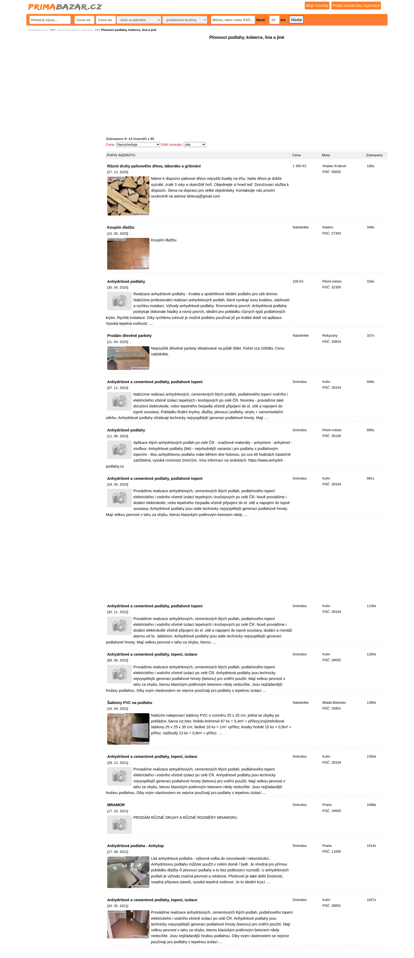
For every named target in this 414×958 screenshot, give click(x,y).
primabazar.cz (38, 30)
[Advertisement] (247, 78)
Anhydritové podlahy (126, 281)
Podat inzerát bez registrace (356, 5)
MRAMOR (116, 805)
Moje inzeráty (317, 5)
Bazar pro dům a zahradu (75, 30)
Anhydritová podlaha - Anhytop (135, 846)
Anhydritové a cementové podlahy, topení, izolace (152, 654)
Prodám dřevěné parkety (129, 336)
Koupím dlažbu (120, 227)
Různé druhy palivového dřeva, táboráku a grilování (154, 166)
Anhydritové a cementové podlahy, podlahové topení (155, 382)
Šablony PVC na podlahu (129, 703)
